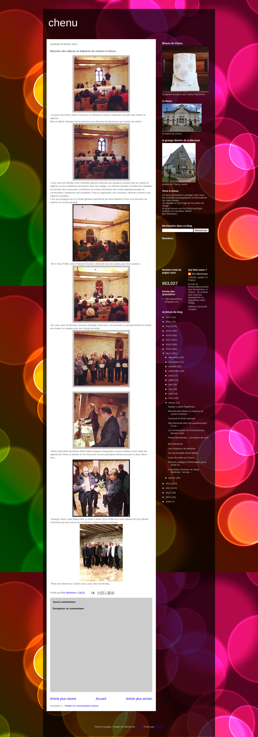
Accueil (101, 699)
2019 (169, 331)
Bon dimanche (175, 444)
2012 (169, 488)
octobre (173, 366)
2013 (169, 483)
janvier (172, 477)
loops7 (139, 726)
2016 (169, 344)
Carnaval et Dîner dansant (181, 418)
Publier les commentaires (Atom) (82, 705)
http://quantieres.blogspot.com (173, 300)
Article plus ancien (139, 699)
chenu (63, 23)
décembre (174, 357)
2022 (169, 317)
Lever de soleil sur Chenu (181, 457)
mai (171, 389)
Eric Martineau (200, 273)
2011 (169, 492)
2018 (169, 335)
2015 (169, 349)
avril (171, 393)
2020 (169, 326)
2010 (169, 497)
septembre (174, 371)
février (172, 402)
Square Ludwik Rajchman (181, 406)
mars (172, 398)
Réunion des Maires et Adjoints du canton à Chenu (185, 412)
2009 (169, 501)
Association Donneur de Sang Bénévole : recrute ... (183, 471)
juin (171, 384)
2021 (169, 321)
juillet (172, 380)
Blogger (159, 726)
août (171, 375)
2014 (169, 353)
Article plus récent (63, 699)
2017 (169, 339)
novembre (174, 362)
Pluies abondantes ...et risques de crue (188, 437)
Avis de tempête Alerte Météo (183, 453)
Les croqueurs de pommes (181, 448)
